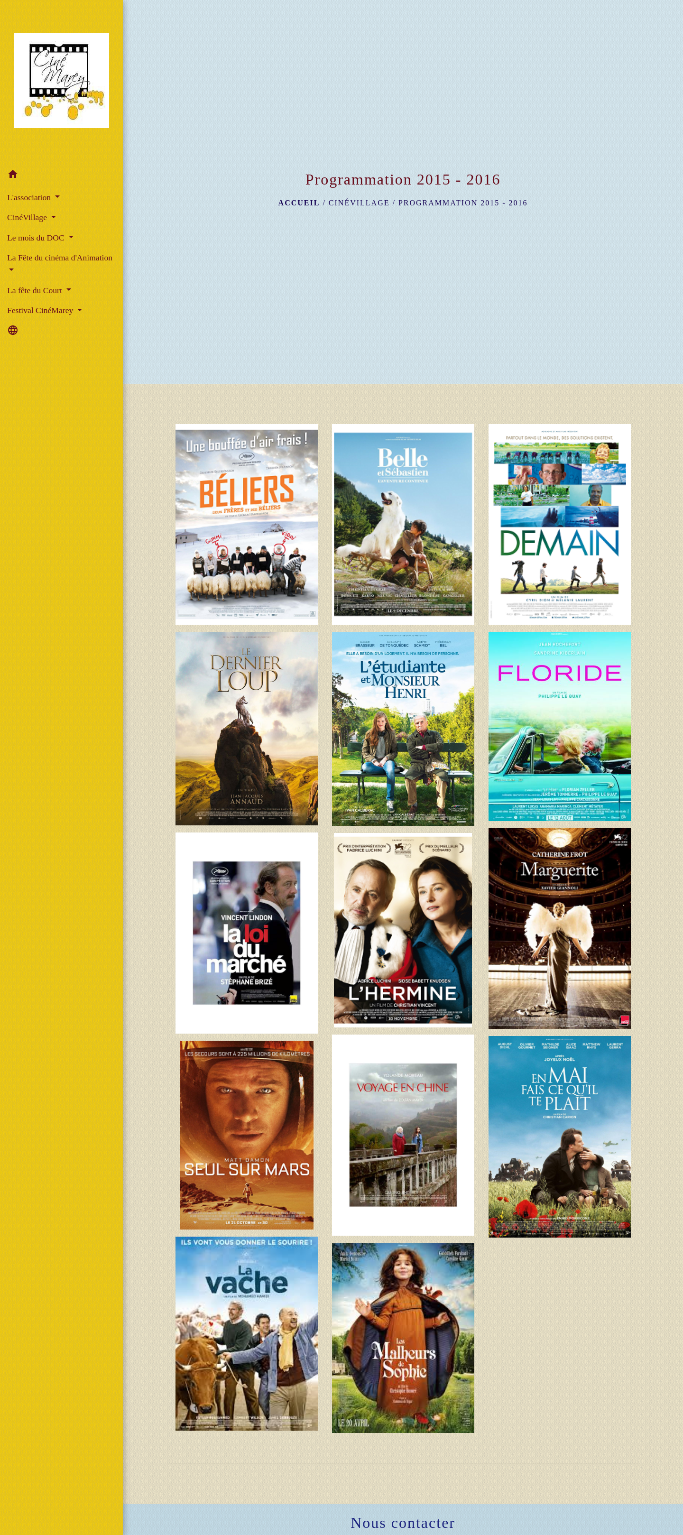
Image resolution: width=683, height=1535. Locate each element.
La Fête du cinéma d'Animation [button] (59, 257)
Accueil (299, 203)
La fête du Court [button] (35, 290)
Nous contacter (403, 1522)
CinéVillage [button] (28, 217)
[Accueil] (61, 82)
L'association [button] (30, 197)
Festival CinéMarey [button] (41, 310)
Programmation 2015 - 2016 (463, 203)
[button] (61, 176)
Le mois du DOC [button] (36, 237)
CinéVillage (359, 203)
